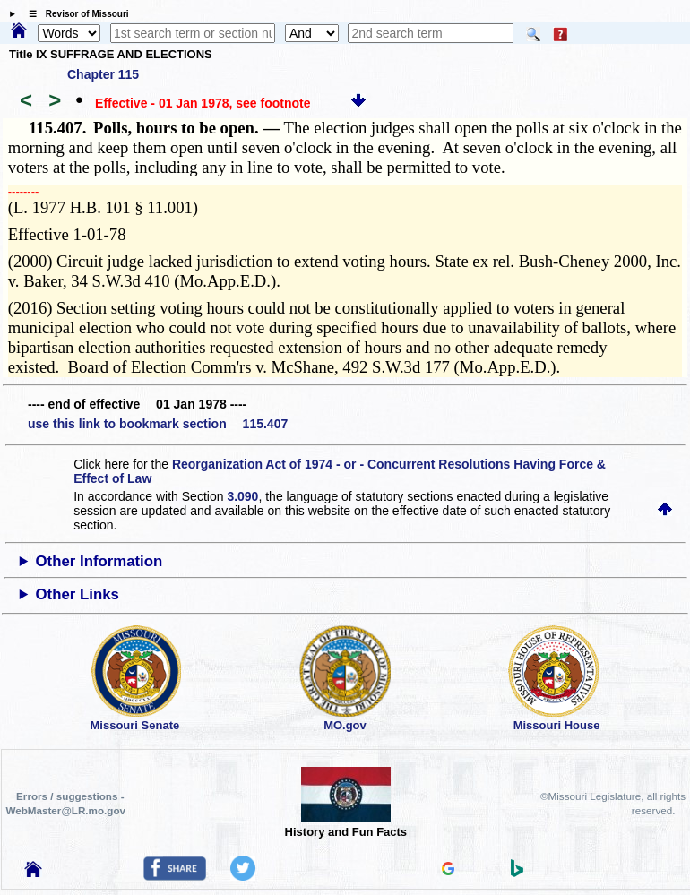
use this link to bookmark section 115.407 (158, 424)
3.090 (242, 496)
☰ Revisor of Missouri (74, 14)
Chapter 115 (103, 74)
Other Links (77, 594)
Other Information (99, 561)
